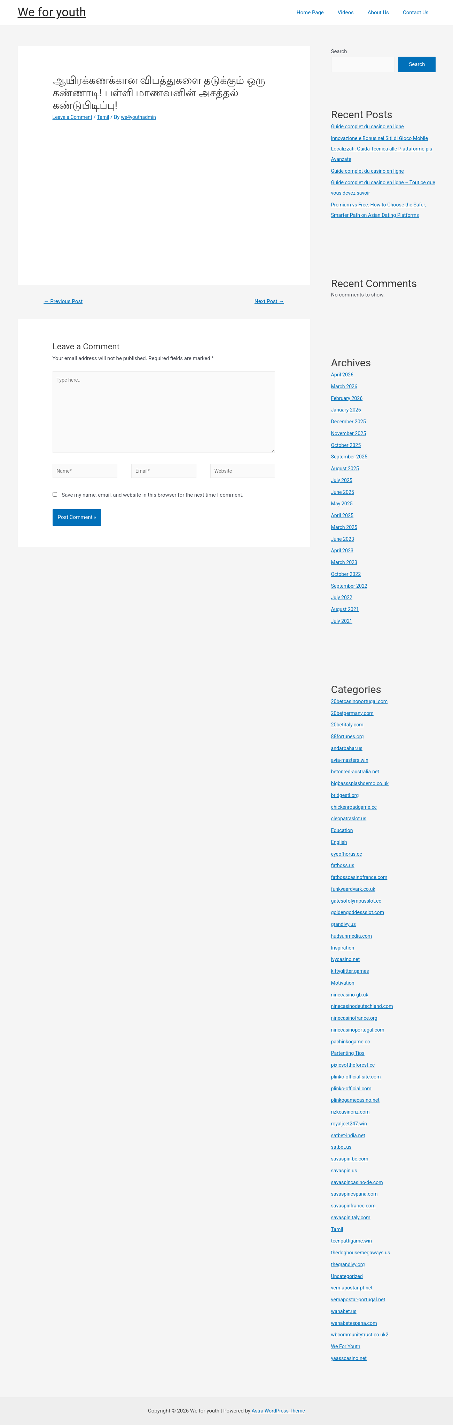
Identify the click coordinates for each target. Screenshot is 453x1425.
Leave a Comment (74, 117)
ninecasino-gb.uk (350, 995)
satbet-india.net (349, 1135)
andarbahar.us (347, 748)
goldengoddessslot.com (359, 912)
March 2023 (345, 562)
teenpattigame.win (352, 1241)
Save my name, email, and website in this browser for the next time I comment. (152, 501)
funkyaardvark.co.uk (354, 889)
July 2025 (342, 480)
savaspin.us (345, 1170)
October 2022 (346, 574)
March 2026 (345, 386)
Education (342, 830)
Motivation (343, 983)
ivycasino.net (346, 959)
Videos (354, 12)
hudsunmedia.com (352, 936)
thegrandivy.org (349, 1264)
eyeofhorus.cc (347, 854)
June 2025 (343, 492)
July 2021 (342, 621)
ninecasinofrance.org (355, 1018)
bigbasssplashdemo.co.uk (361, 783)
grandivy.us (344, 924)
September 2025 (350, 457)
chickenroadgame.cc (355, 807)
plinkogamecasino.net (356, 1100)
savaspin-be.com (350, 1159)
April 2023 (343, 550)
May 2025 (342, 503)
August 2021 (346, 609)
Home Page (322, 12)
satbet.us (342, 1147)
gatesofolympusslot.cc (357, 901)
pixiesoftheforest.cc (354, 1065)
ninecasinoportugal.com (359, 1030)
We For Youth (346, 1346)
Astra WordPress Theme (278, 1411)
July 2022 (342, 597)
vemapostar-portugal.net (359, 1299)
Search (339, 51)
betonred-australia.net (356, 771)
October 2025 (346, 445)
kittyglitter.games (351, 971)
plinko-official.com (352, 1088)
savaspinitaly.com (352, 1217)
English (339, 842)
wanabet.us (344, 1311)
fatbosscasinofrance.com (361, 877)
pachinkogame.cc (351, 1042)
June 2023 (343, 539)
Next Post (268, 301)
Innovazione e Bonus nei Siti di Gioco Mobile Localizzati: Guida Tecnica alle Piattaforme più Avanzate (382, 148)
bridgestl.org (345, 795)
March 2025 (345, 527)
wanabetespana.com (355, 1323)
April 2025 (343, 515)
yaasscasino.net (350, 1358)
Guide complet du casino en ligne (369, 126)
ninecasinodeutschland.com (364, 1006)
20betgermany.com (353, 713)
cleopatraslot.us (349, 818)
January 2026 (347, 410)
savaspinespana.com (355, 1194)
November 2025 (349, 433)
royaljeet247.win (350, 1124)
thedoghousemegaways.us (362, 1252)
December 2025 (349, 421)
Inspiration (343, 948)
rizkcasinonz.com (351, 1112)
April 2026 (343, 375)
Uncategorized (348, 1276)
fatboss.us (343, 865)
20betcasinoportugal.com (361, 701)
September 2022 (350, 586)
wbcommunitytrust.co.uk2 (361, 1335)
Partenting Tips (349, 1053)
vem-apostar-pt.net (353, 1288)
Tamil (105, 117)
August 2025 (346, 468)
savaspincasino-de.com (358, 1182)
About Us (383, 12)
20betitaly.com (348, 725)
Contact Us (417, 12)
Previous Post (64, 301)
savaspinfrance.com (354, 1206)
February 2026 (348, 398)
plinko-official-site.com (357, 1077)
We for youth (52, 12)
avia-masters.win (350, 760)
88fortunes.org (348, 736)
